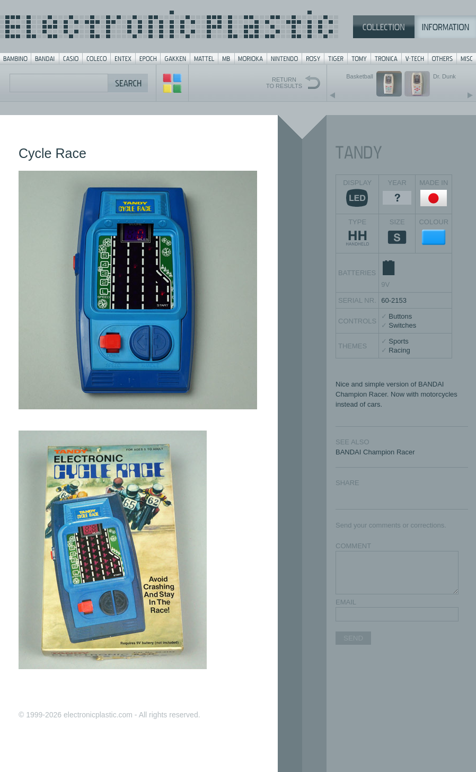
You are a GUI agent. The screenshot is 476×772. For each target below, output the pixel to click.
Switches (402, 325)
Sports (399, 341)
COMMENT (353, 546)
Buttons (400, 316)
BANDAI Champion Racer (375, 452)
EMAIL (346, 602)
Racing (399, 350)
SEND (353, 638)
